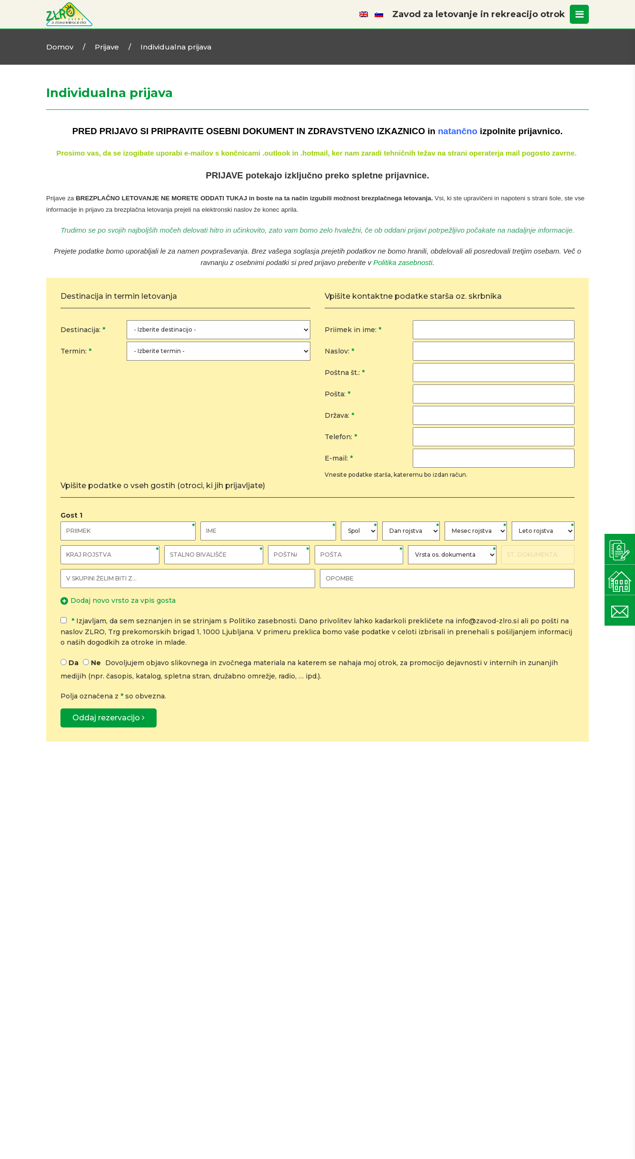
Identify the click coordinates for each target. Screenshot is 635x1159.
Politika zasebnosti (402, 262)
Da (74, 662)
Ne (96, 662)
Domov (59, 46)
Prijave (107, 46)
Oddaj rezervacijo (108, 717)
